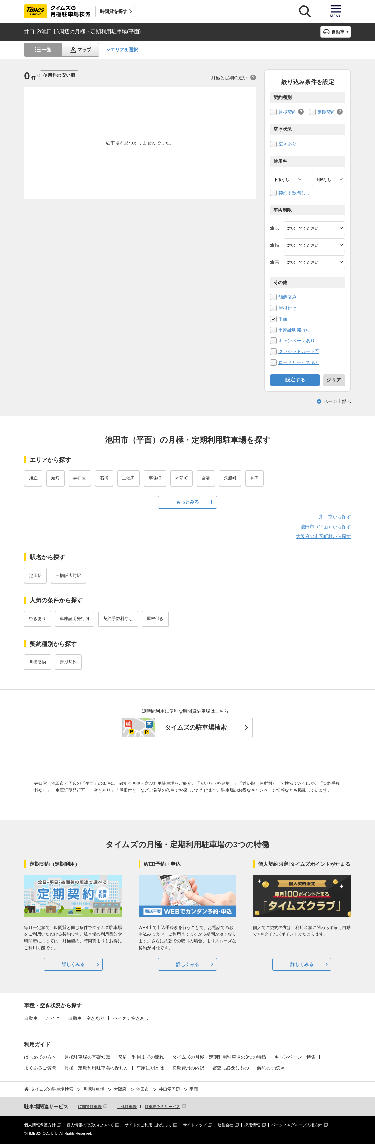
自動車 (31, 1018)
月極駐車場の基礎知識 (87, 1057)
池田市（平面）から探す (326, 526)
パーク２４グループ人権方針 (296, 1125)
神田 (254, 478)
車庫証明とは (150, 1067)
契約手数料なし (294, 192)
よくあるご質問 (40, 1067)
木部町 (181, 478)
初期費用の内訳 (188, 1067)
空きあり (287, 143)
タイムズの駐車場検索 (196, 727)
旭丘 (33, 478)
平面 (282, 318)
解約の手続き (271, 1067)
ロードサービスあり (298, 362)
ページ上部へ (337, 401)
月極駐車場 (127, 1106)
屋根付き (287, 308)
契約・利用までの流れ (141, 1057)
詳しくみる (73, 964)
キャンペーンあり (296, 340)
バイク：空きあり (131, 1018)
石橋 (104, 478)
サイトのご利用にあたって (148, 1125)
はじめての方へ (40, 1057)
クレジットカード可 (298, 351)
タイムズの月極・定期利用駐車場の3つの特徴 (219, 1057)
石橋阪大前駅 (68, 575)
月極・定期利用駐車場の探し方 (96, 1067)
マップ (84, 49)
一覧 (46, 49)
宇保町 (155, 478)
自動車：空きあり (86, 1018)
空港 (206, 478)
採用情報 (252, 1125)
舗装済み (287, 297)
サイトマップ (194, 1125)
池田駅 (35, 575)
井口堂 (79, 478)
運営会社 (225, 1125)
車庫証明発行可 (294, 329)
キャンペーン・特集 (295, 1057)
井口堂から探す (335, 516)
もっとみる (187, 502)
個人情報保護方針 (40, 1125)
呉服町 (230, 478)
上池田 (128, 478)
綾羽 (55, 478)
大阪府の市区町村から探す (323, 536)
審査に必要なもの (230, 1067)
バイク (53, 1018)
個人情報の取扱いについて (90, 1125)
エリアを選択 (124, 49)
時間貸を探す (113, 11)
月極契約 (287, 112)
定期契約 (326, 112)
